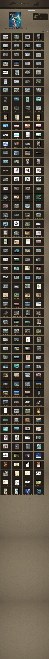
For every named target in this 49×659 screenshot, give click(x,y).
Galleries (20, 8)
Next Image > (12, 31)
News (12, 8)
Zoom (2, 31)
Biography (16, 8)
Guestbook (36, 8)
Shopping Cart (41, 8)
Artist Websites (21, 498)
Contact (23, 8)
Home (6, 8)
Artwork (9, 8)
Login (29, 498)
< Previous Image (7, 31)
